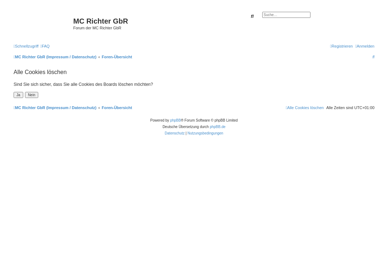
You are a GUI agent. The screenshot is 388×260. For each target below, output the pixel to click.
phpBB (175, 120)
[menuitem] (45, 46)
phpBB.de (217, 127)
